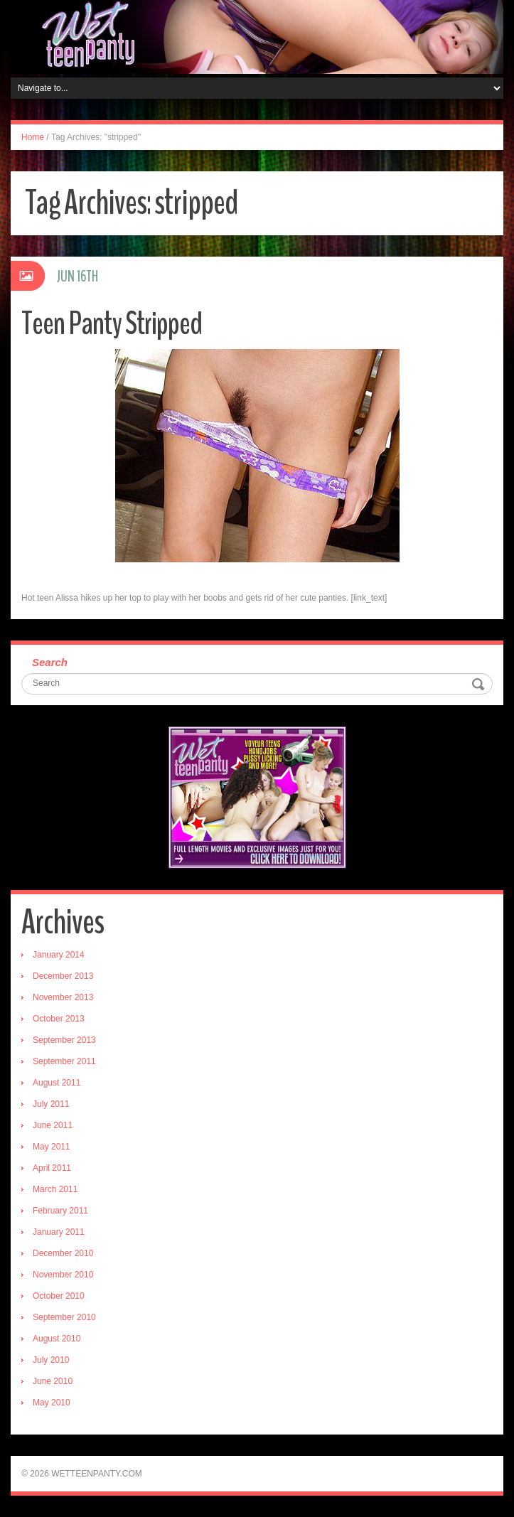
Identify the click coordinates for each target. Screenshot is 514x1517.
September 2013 (64, 1040)
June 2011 (53, 1125)
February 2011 (60, 1211)
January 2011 (59, 1232)
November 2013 (63, 997)
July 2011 (51, 1104)
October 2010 (59, 1296)
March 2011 (55, 1189)
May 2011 (51, 1147)
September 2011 (64, 1061)
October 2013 (59, 1019)
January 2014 (59, 955)
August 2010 (56, 1339)
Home (32, 137)
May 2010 (51, 1403)
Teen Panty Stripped (111, 323)
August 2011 (56, 1083)
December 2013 (63, 976)
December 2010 (63, 1253)
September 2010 (64, 1317)
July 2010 (51, 1360)
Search (50, 662)
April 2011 (52, 1168)
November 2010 (63, 1275)
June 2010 (53, 1381)
